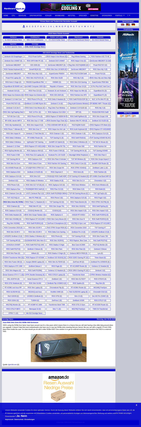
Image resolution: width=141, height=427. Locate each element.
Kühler (48, 15)
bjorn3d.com (12, 365)
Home (5, 15)
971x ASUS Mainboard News (79, 40)
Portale (119, 15)
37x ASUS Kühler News (57, 40)
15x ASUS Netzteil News (100, 40)
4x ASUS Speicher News (13, 47)
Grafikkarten (36, 15)
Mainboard (60, 15)
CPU (13, 15)
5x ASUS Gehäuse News (13, 40)
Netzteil (71, 15)
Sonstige (94, 15)
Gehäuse (22, 15)
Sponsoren (107, 15)
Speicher (83, 15)
